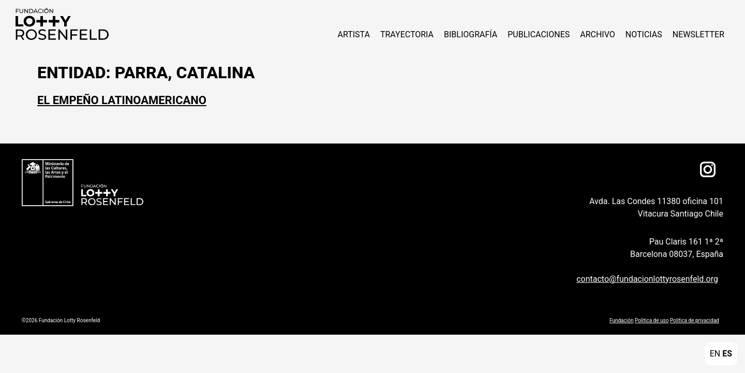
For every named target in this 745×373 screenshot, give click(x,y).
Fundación (621, 320)
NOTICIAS (643, 34)
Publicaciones (539, 34)
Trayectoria (407, 34)
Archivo (597, 34)
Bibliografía (470, 34)
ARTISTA (353, 34)
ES (727, 353)
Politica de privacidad (694, 320)
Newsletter (698, 34)
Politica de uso (651, 320)
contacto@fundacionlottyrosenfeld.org (647, 279)
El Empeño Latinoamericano (121, 100)
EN (715, 353)
